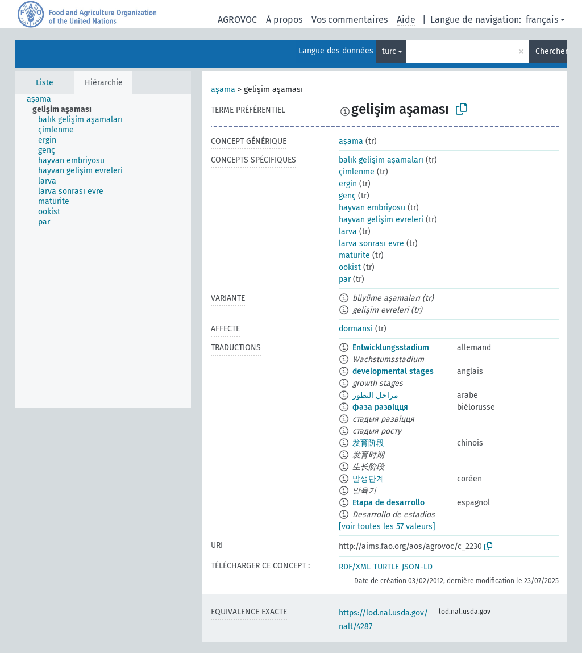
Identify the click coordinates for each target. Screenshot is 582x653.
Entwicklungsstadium (390, 347)
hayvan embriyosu (372, 208)
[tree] (103, 251)
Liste (44, 83)
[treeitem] (43, 99)
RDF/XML (355, 567)
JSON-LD (417, 567)
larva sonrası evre (371, 243)
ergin (348, 184)
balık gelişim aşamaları (381, 160)
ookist (350, 267)
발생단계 (368, 479)
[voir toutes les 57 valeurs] (387, 526)
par (345, 279)
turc (389, 51)
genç (347, 196)
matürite (354, 255)
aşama (223, 89)
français (542, 19)
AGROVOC (237, 19)
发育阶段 (368, 443)
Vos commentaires (349, 19)
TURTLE (386, 567)
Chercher (551, 51)
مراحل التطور (375, 395)
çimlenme (357, 172)
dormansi (356, 329)
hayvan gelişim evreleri (381, 219)
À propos (284, 19)
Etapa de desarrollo (388, 503)
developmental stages (393, 371)
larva (348, 231)
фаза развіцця (380, 407)
